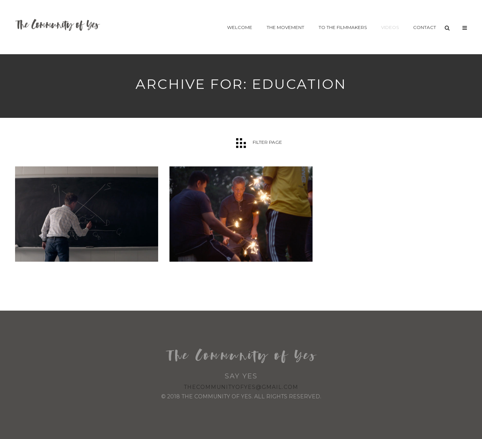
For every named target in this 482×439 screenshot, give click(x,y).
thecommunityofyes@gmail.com (241, 387)
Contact (424, 27)
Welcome (239, 27)
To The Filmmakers (343, 27)
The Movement (285, 27)
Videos (390, 27)
